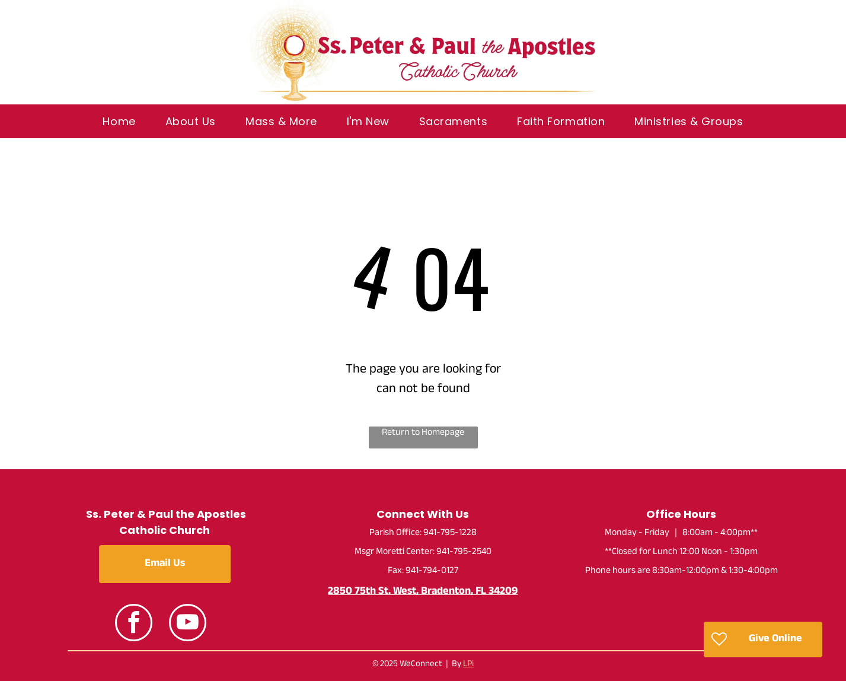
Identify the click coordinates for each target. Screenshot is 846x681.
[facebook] (133, 624)
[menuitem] (119, 121)
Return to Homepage (423, 434)
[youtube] (187, 624)
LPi (468, 664)
